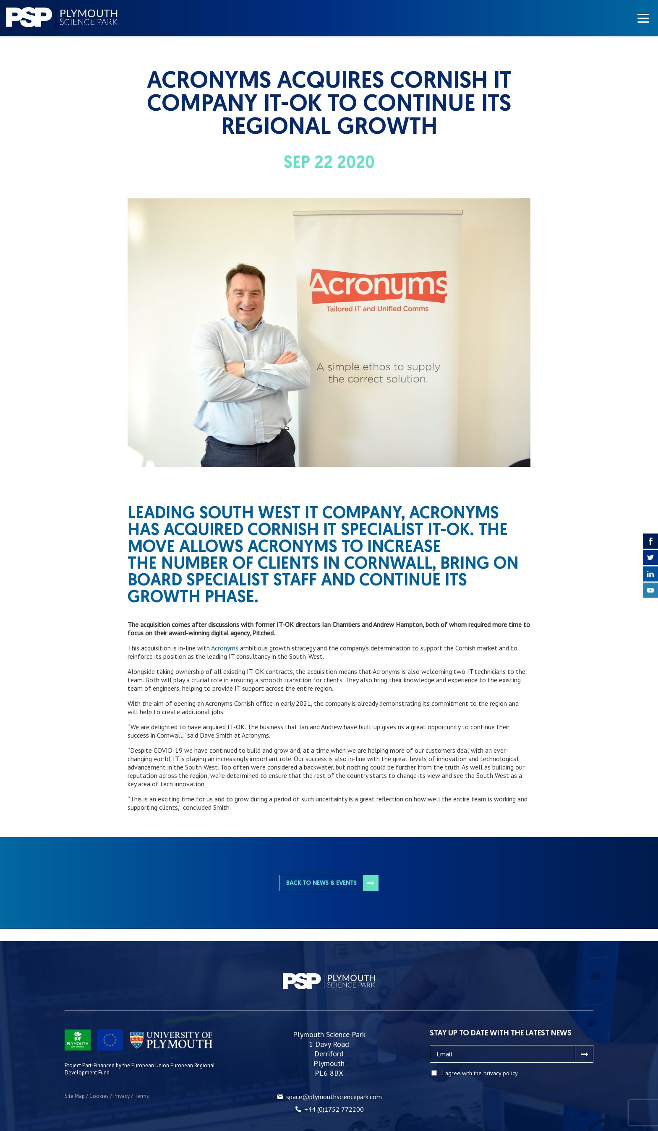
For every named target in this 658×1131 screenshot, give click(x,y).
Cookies (99, 1096)
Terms (141, 1096)
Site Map (75, 1096)
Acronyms (224, 648)
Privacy (121, 1096)
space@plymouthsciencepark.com (334, 1096)
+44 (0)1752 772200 (334, 1109)
